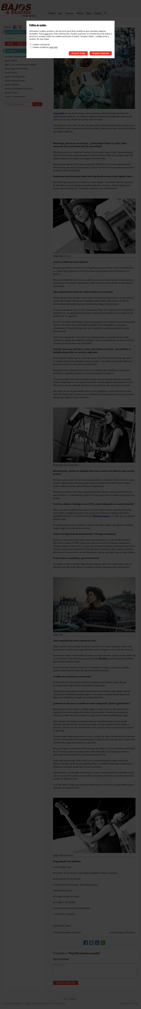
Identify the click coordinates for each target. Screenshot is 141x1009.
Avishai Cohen (11, 92)
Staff (65, 999)
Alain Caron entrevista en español (20, 64)
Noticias (80, 13)
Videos (88, 13)
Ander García (11, 72)
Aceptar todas (78, 53)
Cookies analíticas (40, 47)
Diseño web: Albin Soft (129, 1003)
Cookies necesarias (41, 44)
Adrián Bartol (11, 60)
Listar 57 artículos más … (16, 96)
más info (53, 47)
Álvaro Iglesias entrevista (16, 68)
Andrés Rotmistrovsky (15, 76)
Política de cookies (58, 1003)
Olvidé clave (23, 43)
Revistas (52, 13)
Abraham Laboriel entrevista (18, 56)
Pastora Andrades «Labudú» (68, 932)
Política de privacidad (40, 1003)
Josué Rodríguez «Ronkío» (122, 932)
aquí (46, 33)
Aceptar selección (100, 53)
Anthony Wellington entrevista (19, 88)
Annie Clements (12, 84)
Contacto (97, 13)
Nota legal (27, 1003)
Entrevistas (69, 13)
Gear (60, 13)
